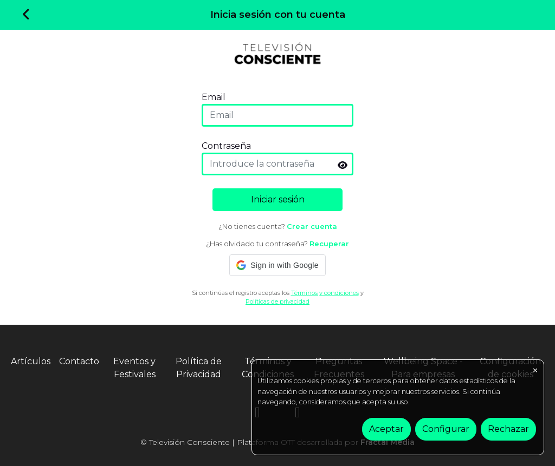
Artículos (30, 361)
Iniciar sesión (278, 199)
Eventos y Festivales (134, 367)
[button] (277, 265)
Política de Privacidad (199, 367)
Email (213, 97)
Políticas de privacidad (277, 301)
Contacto (79, 361)
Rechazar (508, 429)
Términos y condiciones (325, 293)
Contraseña (226, 146)
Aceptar (386, 429)
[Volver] (26, 15)
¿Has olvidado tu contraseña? (277, 243)
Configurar (445, 429)
